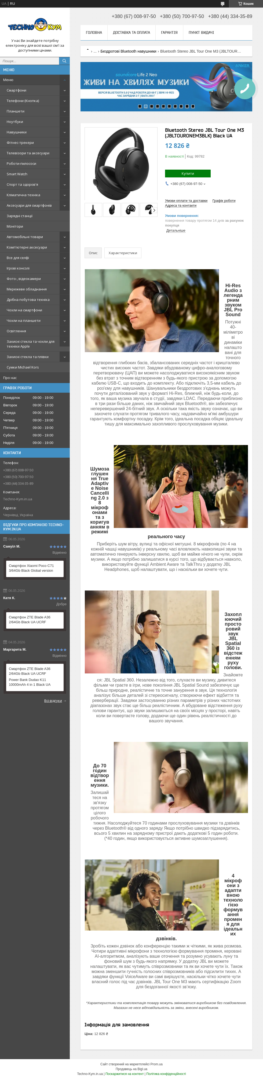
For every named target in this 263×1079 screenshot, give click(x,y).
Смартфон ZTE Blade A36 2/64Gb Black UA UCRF (29, 619)
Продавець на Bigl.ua (131, 1069)
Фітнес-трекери (20, 142)
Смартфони (16, 90)
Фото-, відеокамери (24, 278)
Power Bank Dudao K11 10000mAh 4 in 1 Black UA (29, 682)
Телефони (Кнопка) (23, 100)
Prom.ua (157, 1064)
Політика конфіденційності (166, 1074)
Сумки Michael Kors (23, 367)
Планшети (15, 111)
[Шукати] (64, 61)
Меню (8, 79)
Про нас (10, 377)
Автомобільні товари (25, 236)
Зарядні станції (19, 215)
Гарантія (169, 32)
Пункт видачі (201, 32)
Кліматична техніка (23, 194)
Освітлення (16, 331)
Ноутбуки (15, 121)
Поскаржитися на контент (124, 1074)
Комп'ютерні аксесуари (27, 247)
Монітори (15, 226)
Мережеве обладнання (27, 289)
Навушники (17, 132)
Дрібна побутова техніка (28, 299)
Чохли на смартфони (24, 310)
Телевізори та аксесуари (28, 153)
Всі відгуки (53, 700)
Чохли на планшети (24, 320)
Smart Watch (17, 174)
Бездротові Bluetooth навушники (128, 51)
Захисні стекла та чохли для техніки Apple (30, 344)
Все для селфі (18, 257)
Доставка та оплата (131, 32)
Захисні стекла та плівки (28, 356)
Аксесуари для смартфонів (29, 205)
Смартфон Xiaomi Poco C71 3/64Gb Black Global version (31, 568)
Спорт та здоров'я (22, 184)
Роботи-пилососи (21, 163)
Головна (94, 32)
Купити (188, 173)
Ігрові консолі (18, 268)
